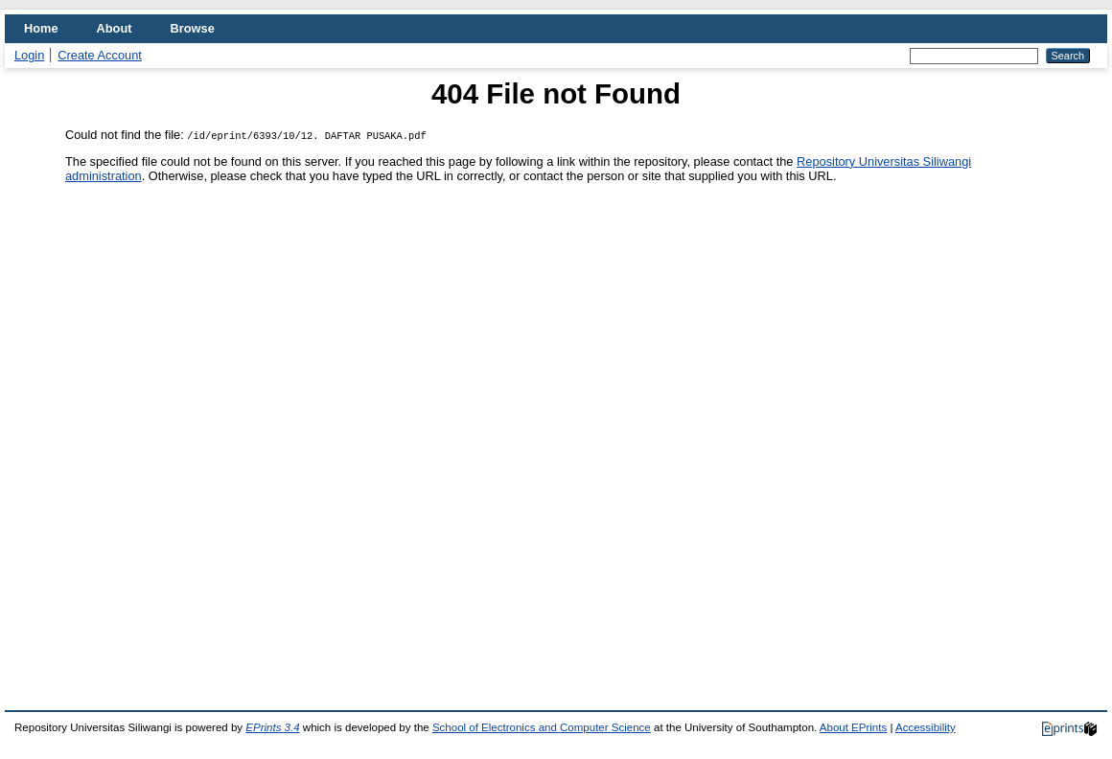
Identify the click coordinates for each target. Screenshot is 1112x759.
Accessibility (925, 727)
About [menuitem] (114, 28)
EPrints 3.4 (272, 727)
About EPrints (853, 727)
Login (29, 55)
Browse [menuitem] (193, 28)
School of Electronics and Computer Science (541, 727)
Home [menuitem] (41, 28)
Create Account (100, 55)
